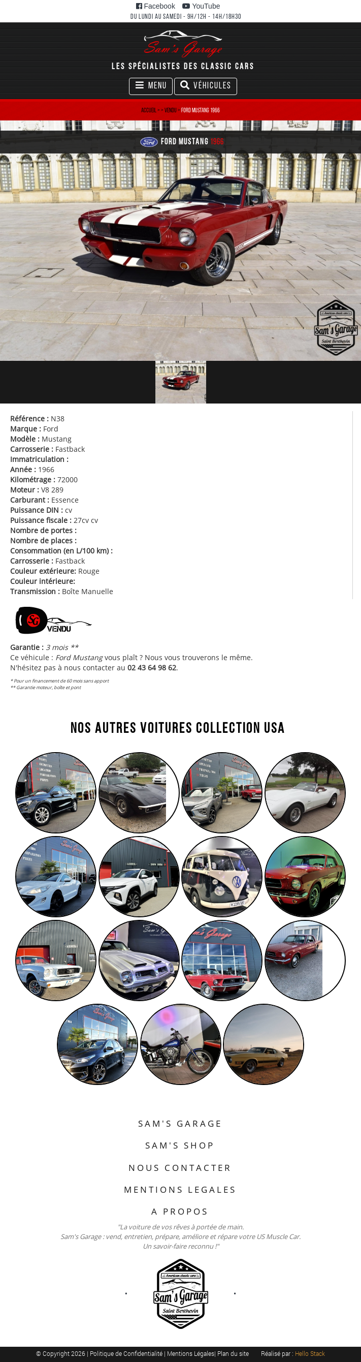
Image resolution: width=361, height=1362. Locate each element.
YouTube (201, 6)
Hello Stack (310, 1353)
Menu (153, 87)
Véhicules (205, 87)
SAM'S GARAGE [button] (180, 1123)
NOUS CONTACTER (180, 1167)
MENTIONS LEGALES (180, 1189)
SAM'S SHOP (180, 1145)
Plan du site (233, 1353)
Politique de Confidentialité (127, 1353)
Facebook (155, 6)
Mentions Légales (190, 1353)
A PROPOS (180, 1211)
